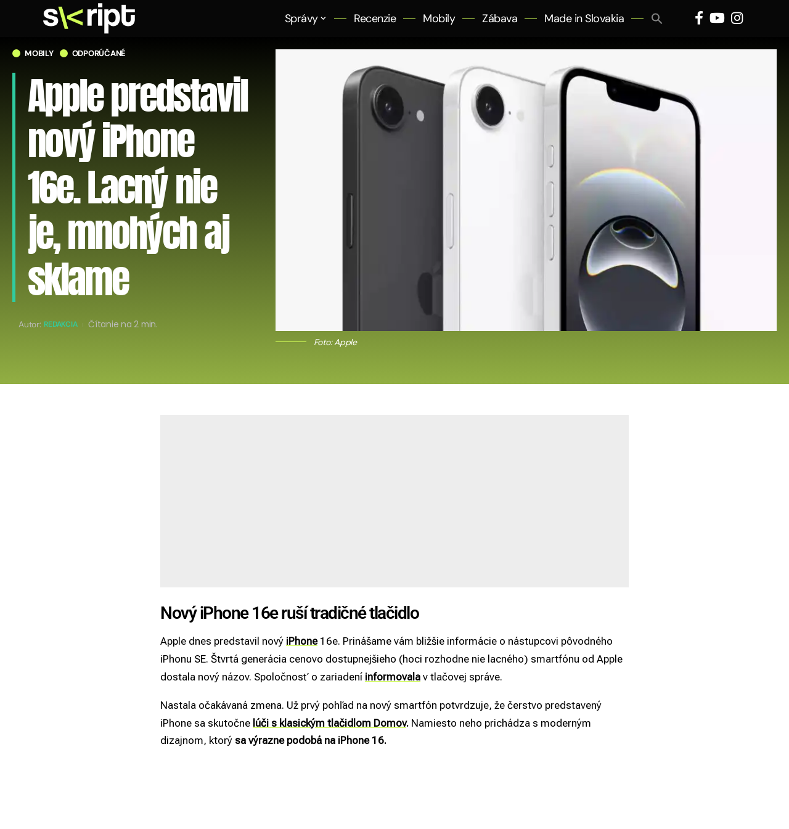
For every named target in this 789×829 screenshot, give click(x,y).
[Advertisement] (394, 501)
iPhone (301, 641)
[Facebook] (699, 18)
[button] (657, 18)
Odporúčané (99, 53)
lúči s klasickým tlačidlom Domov (329, 723)
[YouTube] (717, 18)
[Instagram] (737, 18)
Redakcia (64, 324)
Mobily (39, 53)
